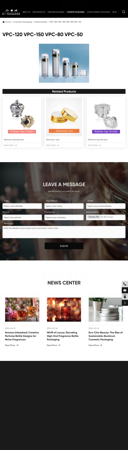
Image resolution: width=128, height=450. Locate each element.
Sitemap (107, 441)
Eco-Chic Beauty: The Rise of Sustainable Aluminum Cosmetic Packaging (106, 336)
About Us (26, 12)
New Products (39, 12)
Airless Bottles (41, 22)
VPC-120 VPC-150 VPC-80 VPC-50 (65, 22)
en (121, 3)
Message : (8, 223)
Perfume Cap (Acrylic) (97, 139)
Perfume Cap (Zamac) (14, 139)
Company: (49, 212)
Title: (5, 200)
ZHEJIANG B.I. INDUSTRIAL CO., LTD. (28, 441)
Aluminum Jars (52, 139)
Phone (5, 212)
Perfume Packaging (56, 12)
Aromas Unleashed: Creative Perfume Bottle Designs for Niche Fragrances (22, 336)
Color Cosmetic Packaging (98, 12)
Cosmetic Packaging (75, 12)
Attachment (92, 212)
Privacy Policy (120, 441)
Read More (10, 145)
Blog (115, 12)
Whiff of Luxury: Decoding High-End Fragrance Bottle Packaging (62, 336)
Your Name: (51, 200)
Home (8, 22)
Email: (90, 200)
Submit (64, 245)
